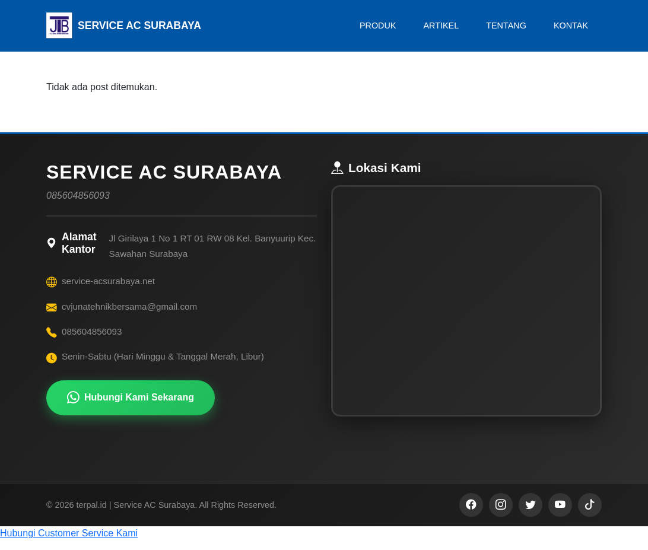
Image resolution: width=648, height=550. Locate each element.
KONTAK (571, 25)
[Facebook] (471, 514)
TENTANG (506, 25)
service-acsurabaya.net (108, 281)
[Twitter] (530, 514)
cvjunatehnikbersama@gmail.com (129, 306)
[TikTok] (590, 514)
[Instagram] (501, 514)
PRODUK (378, 25)
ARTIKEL (441, 25)
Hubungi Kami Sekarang (130, 398)
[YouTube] (560, 514)
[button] (324, 543)
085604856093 (92, 331)
